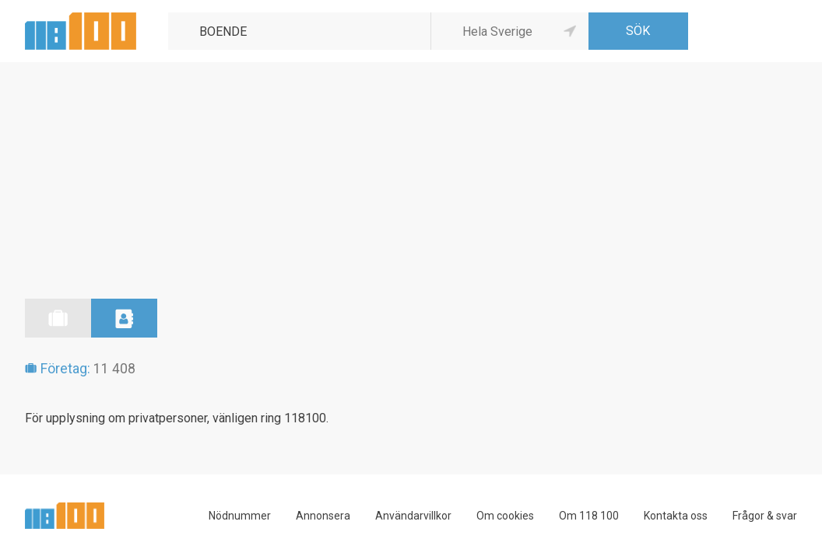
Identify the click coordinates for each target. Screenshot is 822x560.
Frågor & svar (764, 515)
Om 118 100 (589, 515)
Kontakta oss (676, 515)
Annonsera (323, 515)
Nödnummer (240, 515)
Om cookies (505, 515)
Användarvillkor (413, 515)
